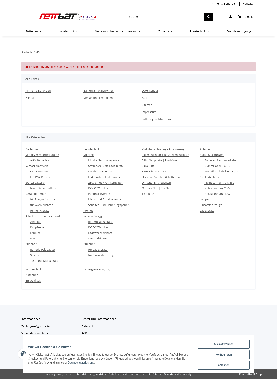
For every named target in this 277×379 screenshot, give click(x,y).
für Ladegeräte (97, 249)
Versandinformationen (98, 98)
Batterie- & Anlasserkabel (220, 160)
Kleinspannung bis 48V (219, 182)
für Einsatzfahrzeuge (101, 255)
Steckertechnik (209, 177)
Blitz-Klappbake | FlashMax (159, 160)
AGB (144, 98)
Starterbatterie (35, 182)
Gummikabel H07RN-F (218, 166)
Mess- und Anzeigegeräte (104, 199)
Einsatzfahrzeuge (211, 205)
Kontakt (248, 3)
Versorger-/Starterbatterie (42, 154)
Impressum (149, 112)
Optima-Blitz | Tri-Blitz (156, 188)
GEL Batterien (39, 171)
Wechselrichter (98, 238)
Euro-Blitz (148, 166)
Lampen (205, 199)
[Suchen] (165, 17)
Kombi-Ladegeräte (100, 171)
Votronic (89, 154)
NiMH (34, 238)
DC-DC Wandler (98, 227)
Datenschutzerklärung (82, 363)
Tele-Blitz (148, 194)
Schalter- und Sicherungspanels (109, 205)
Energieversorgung (97, 269)
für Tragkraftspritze (42, 199)
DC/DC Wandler (98, 188)
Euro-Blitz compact (154, 171)
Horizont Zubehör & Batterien (161, 177)
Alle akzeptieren (222, 345)
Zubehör (31, 244)
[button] (230, 16)
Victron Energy (93, 216)
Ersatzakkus (33, 280)
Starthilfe (36, 255)
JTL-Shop (257, 374)
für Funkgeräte (39, 210)
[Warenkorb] (245, 16)
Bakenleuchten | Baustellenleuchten (165, 154)
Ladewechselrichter (100, 233)
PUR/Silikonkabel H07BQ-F (221, 171)
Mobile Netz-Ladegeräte (103, 160)
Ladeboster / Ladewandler (105, 177)
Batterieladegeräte (100, 221)
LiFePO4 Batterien (41, 177)
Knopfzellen (38, 227)
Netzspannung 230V (217, 188)
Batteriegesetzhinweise (157, 119)
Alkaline (35, 221)
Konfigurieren (222, 355)
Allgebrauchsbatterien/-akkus (45, 216)
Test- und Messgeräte (44, 261)
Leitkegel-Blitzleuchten (156, 182)
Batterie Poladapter (42, 249)
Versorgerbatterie (37, 166)
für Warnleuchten (41, 205)
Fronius (88, 210)
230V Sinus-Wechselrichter (105, 182)
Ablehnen (222, 365)
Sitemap (147, 105)
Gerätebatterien (36, 194)
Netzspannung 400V (217, 194)
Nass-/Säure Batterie (43, 188)
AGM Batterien (39, 160)
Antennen (32, 275)
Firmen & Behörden (224, 3)
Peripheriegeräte (99, 194)
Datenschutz (150, 90)
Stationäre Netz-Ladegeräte (106, 166)
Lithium (35, 233)
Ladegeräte (207, 210)
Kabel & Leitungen (212, 154)
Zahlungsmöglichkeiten (99, 90)
